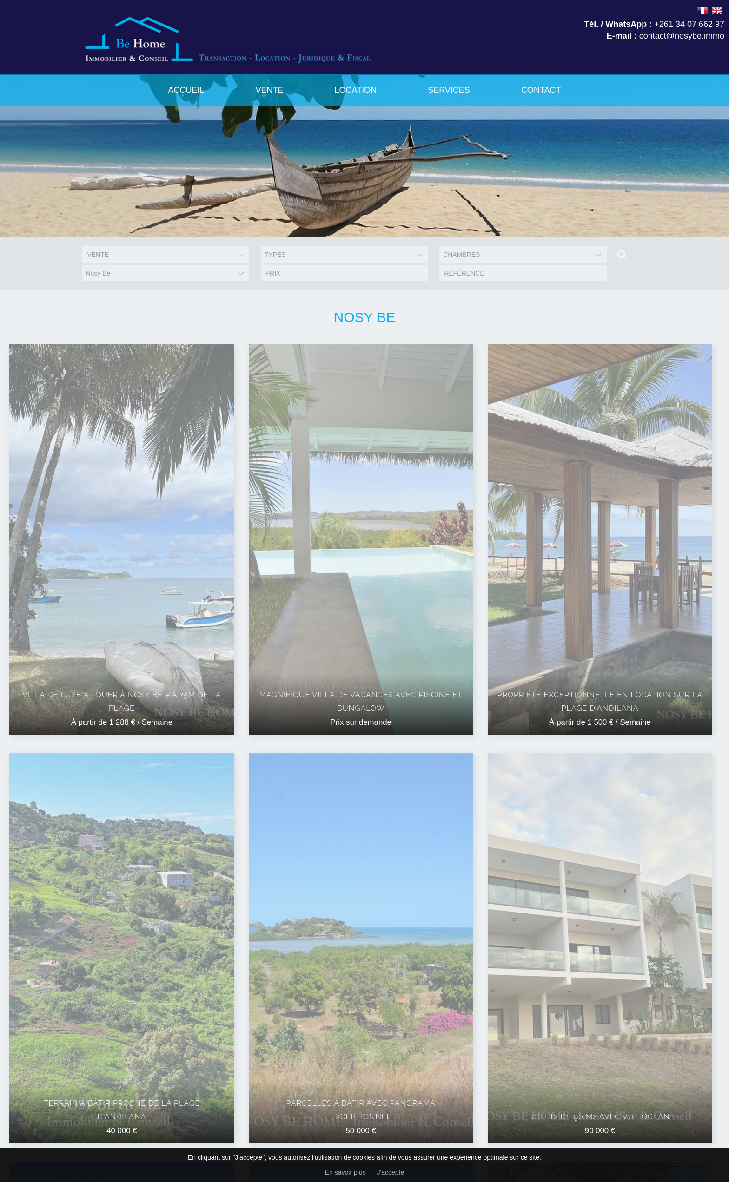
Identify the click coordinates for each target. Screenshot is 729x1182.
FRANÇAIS (702, 11)
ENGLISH (717, 11)
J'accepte (390, 1172)
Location (355, 90)
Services (449, 90)
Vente (269, 90)
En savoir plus (345, 1172)
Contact (541, 90)
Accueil (186, 90)
